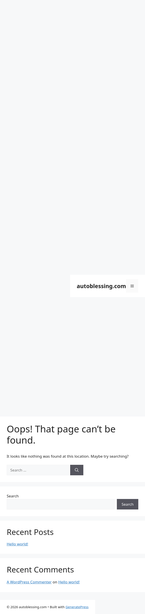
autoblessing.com (101, 286)
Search (13, 496)
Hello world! (17, 544)
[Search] (76, 470)
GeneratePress (76, 607)
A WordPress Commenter (29, 582)
